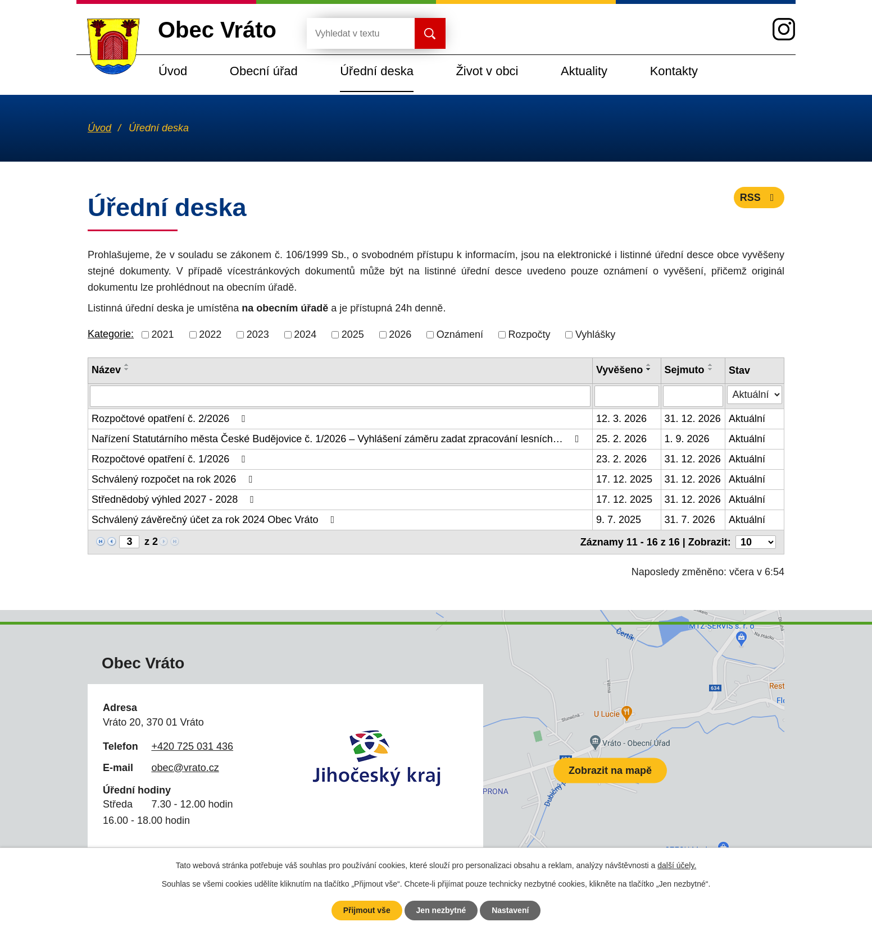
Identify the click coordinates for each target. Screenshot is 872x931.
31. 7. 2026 (690, 519)
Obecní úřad (264, 71)
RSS (759, 197)
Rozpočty (529, 334)
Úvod (172, 71)
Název (106, 369)
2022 (210, 334)
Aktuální (747, 418)
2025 (353, 334)
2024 (305, 334)
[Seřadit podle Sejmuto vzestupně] (711, 365)
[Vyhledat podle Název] (340, 396)
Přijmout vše (366, 910)
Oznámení (460, 334)
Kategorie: (111, 334)
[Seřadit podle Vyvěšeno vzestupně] (649, 365)
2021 (163, 334)
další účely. (676, 865)
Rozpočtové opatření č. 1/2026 (171, 459)
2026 (400, 334)
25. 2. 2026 (621, 438)
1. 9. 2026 (687, 438)
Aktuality (584, 71)
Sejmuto (685, 369)
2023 (258, 334)
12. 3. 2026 (621, 418)
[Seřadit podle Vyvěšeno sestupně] (649, 369)
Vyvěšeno (619, 369)
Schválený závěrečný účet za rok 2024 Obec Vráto (215, 519)
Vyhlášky (595, 334)
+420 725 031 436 (192, 746)
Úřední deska (377, 71)
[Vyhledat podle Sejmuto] (693, 396)
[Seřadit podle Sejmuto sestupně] (711, 369)
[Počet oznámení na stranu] (755, 542)
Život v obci (487, 71)
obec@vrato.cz (185, 767)
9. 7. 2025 (618, 519)
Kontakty (674, 71)
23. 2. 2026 (621, 459)
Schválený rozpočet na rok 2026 (174, 479)
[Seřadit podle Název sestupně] (127, 369)
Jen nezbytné (441, 910)
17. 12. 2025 (624, 479)
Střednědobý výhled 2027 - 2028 (175, 499)
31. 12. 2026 (693, 418)
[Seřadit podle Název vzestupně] (127, 365)
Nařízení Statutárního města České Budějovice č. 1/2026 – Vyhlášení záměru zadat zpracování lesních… (337, 438)
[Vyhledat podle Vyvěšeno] (626, 396)
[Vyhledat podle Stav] (754, 395)
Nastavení (510, 910)
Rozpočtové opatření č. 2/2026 (171, 418)
